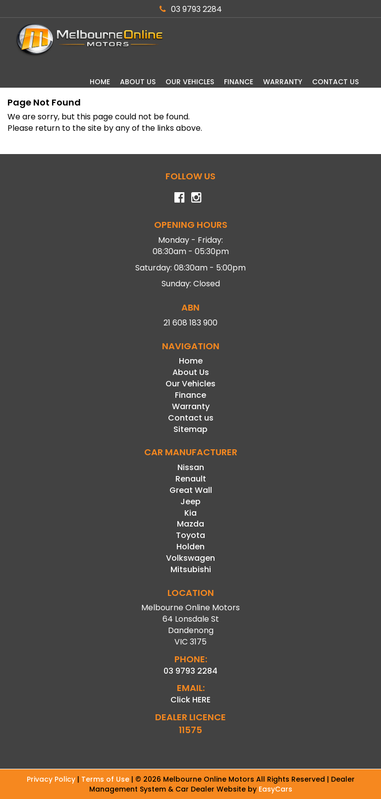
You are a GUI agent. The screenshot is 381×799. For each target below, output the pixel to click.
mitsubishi (190, 569)
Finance (238, 82)
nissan (190, 467)
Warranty (282, 82)
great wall (190, 490)
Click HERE (190, 699)
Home (100, 82)
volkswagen (190, 558)
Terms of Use (106, 779)
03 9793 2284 (191, 9)
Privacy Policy (52, 779)
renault (190, 478)
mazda (190, 524)
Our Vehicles (189, 82)
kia (190, 513)
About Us (138, 82)
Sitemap (190, 429)
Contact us (335, 82)
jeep (190, 501)
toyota (190, 535)
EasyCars (275, 789)
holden (190, 546)
